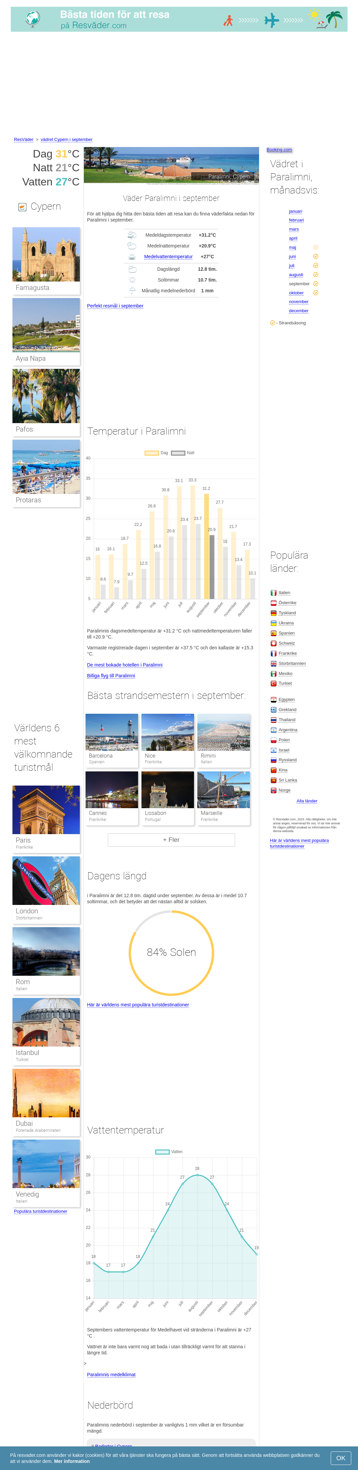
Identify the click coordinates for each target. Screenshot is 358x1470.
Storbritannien (29, 917)
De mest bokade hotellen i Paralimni (125, 665)
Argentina (288, 729)
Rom (23, 982)
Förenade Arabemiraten (38, 1130)
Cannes (98, 813)
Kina (283, 769)
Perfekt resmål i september (115, 305)
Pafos (24, 429)
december (298, 310)
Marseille (211, 813)
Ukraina (286, 622)
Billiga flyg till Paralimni (111, 675)
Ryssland (287, 759)
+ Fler (171, 839)
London (27, 911)
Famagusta (33, 288)
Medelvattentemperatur (168, 256)
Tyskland (287, 612)
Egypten (287, 699)
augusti (296, 274)
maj (292, 247)
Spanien (287, 633)
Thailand (287, 719)
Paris (23, 840)
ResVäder (24, 139)
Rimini (208, 756)
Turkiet (22, 1059)
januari (295, 211)
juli (291, 265)
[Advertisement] (179, 85)
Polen (284, 739)
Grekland (287, 709)
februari (296, 220)
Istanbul (27, 1053)
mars (294, 229)
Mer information (72, 1461)
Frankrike (24, 847)
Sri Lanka (288, 780)
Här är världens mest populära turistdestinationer (138, 1004)
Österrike (287, 602)
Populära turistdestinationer (40, 1211)
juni (292, 256)
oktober (296, 292)
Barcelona (101, 756)
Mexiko (285, 673)
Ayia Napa (31, 358)
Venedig (27, 1194)
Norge (284, 790)
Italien (21, 988)
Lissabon (155, 813)
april (293, 238)
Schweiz (287, 643)
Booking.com (279, 149)
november (298, 301)
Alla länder (307, 800)
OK (341, 1458)
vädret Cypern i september (66, 139)
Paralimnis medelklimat (111, 1374)
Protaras (28, 500)
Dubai (24, 1123)
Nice (150, 756)
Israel (284, 750)
